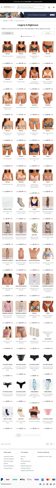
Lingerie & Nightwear (19, 20)
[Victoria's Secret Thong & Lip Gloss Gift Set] (21, 391)
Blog (22, 459)
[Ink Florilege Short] (21, 155)
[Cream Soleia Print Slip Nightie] (7, 259)
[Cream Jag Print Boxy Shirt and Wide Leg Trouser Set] (47, 286)
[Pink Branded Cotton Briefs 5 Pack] (34, 285)
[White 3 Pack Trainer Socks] (7, 208)
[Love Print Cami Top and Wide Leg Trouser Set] (21, 234)
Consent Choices (8, 468)
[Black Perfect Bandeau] (34, 418)
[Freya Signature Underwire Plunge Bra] (34, 78)
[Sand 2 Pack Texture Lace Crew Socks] (21, 208)
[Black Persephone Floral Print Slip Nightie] (47, 208)
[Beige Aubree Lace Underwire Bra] (7, 104)
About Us (23, 456)
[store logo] (9, 7)
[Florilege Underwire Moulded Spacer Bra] (21, 53)
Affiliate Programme (26, 466)
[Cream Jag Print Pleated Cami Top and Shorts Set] (7, 234)
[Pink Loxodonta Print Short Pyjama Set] (7, 312)
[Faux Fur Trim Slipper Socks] (21, 418)
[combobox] (30, 7)
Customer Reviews (25, 468)
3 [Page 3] (24, 435)
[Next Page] (39, 435)
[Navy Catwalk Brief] (47, 155)
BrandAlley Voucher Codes (45, 456)
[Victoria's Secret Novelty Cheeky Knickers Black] (7, 364)
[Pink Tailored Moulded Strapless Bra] (47, 181)
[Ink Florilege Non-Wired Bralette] (34, 312)
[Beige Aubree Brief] (34, 104)
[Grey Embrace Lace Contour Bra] (7, 130)
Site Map (23, 463)
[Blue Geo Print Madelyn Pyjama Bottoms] (47, 391)
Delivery (6, 463)
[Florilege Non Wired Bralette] (34, 53)
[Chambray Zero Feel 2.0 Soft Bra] (47, 259)
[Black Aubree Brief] (7, 78)
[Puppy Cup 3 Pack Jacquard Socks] (34, 234)
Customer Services (9, 456)
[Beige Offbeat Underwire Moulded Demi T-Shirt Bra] (34, 182)
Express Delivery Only (27, 36)
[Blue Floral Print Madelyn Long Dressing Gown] (34, 391)
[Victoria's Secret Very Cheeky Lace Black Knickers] (34, 364)
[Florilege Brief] (47, 53)
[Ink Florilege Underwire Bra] (47, 130)
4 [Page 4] (27, 435)
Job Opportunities (25, 461)
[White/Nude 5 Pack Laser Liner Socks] (34, 338)
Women (11, 20)
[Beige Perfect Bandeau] (34, 259)
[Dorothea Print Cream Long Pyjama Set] (21, 312)
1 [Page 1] (18, 435)
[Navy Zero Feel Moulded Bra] (34, 208)
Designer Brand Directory (27, 470)
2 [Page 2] (21, 435)
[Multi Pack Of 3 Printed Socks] (7, 418)
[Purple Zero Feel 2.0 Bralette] (7, 338)
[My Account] (49, 7)
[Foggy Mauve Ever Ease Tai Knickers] (21, 338)
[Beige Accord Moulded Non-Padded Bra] (47, 78)
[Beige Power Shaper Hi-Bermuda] (21, 285)
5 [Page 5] (30, 435)
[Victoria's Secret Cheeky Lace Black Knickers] (21, 363)
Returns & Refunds (9, 466)
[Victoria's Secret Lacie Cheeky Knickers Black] (47, 363)
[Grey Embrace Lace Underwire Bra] (21, 130)
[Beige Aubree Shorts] (47, 104)
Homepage (5, 20)
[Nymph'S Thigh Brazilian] (47, 338)
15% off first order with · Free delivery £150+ (28, 1)
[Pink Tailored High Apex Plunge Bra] (7, 285)
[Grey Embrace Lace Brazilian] (34, 130)
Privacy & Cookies (8, 461)
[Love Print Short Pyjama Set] (47, 234)
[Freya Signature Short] (21, 104)
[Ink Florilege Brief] (7, 155)
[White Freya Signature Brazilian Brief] (47, 312)
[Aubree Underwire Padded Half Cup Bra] (21, 181)
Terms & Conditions (9, 459)
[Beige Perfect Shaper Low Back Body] (21, 259)
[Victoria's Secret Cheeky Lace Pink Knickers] (47, 418)
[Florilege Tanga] (21, 78)
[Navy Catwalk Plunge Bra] (34, 155)
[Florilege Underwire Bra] (7, 53)
